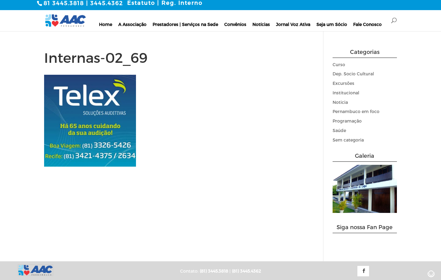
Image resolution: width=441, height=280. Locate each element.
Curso (339, 64)
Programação (347, 120)
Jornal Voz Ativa (293, 24)
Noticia (340, 101)
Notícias (261, 24)
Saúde (339, 130)
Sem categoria (348, 139)
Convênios (235, 24)
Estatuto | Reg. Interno (164, 3)
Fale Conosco (367, 24)
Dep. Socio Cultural (353, 73)
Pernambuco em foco (356, 111)
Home (105, 24)
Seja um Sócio (331, 24)
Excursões (343, 83)
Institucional (346, 92)
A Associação (132, 24)
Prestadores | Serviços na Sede (185, 24)
